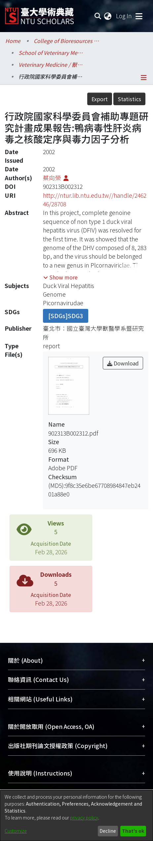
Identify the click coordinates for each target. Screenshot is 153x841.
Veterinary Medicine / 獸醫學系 (52, 64)
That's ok (133, 830)
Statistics (129, 99)
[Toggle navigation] (139, 16)
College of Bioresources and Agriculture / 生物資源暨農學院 (67, 41)
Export (100, 99)
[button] (60, 277)
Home (12, 41)
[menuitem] (108, 16)
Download (123, 363)
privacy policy (84, 817)
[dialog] (76, 815)
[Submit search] (98, 16)
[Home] (39, 13)
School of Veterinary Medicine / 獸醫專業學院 (52, 53)
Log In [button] (124, 16)
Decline (107, 830)
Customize (16, 830)
